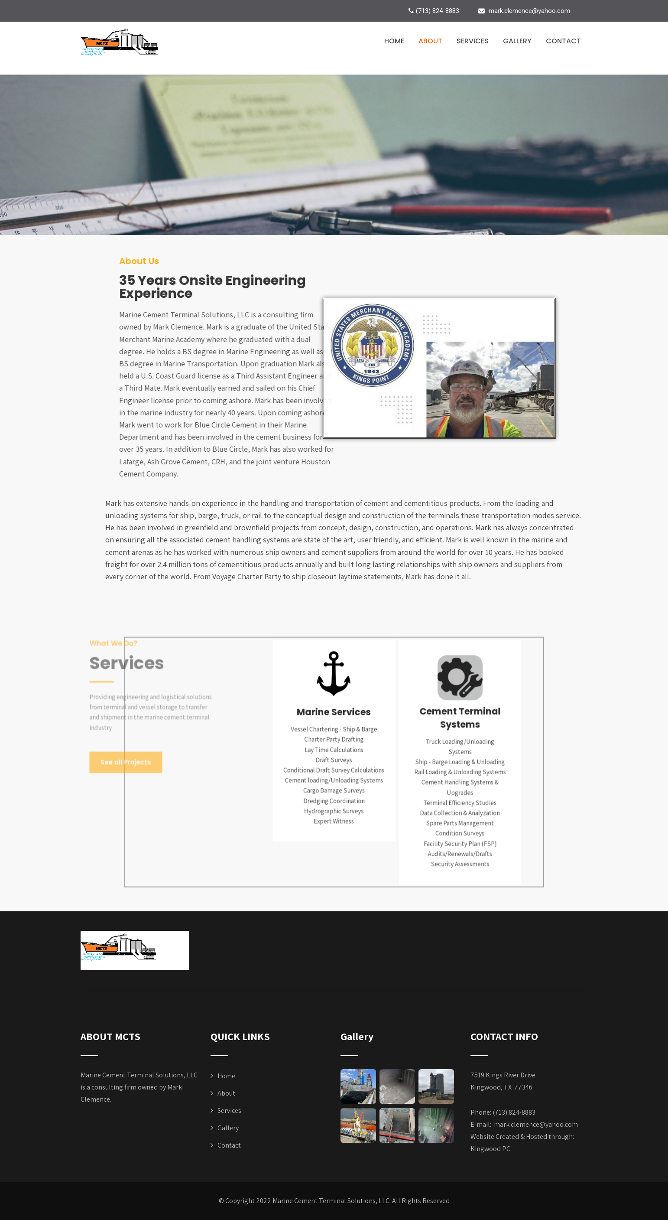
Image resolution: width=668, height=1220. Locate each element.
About (430, 41)
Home (394, 41)
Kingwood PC (490, 1148)
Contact (563, 41)
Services (473, 41)
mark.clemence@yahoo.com (536, 1124)
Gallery (517, 41)
